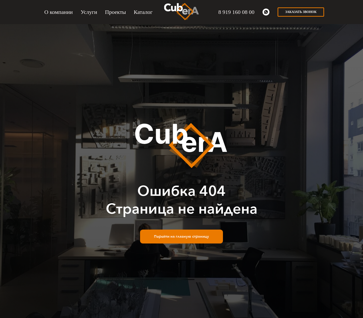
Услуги (89, 12)
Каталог (143, 12)
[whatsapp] (266, 12)
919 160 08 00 (237, 12)
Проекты (115, 12)
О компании (58, 12)
